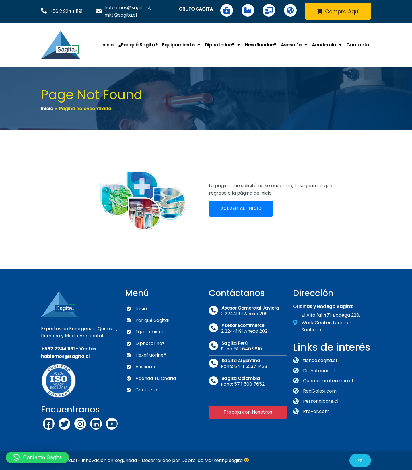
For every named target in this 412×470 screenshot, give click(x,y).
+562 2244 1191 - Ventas (68, 349)
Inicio (47, 108)
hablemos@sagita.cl (65, 356)
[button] (37, 457)
